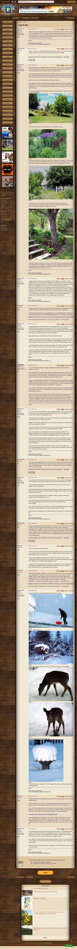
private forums (7, 118)
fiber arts (7, 68)
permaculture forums (8, 22)
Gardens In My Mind (39, 898)
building (7, 33)
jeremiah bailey (21, 48)
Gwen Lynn (19, 545)
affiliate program (26, 944)
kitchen (7, 49)
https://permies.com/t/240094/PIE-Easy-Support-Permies (43, 863)
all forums (7, 122)
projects (7, 103)
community (7, 60)
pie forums (7, 114)
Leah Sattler (20, 305)
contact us (15, 944)
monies (7, 45)
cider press (7, 99)
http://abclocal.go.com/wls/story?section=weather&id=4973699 (43, 814)
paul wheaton (56, 944)
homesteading (7, 37)
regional (8, 80)
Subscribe (7, 1)
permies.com (8, 111)
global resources (7, 95)
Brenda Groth (20, 28)
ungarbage (7, 57)
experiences (7, 91)
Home (3, 1)
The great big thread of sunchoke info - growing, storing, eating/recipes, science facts (48, 913)
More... (45, 937)
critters (7, 29)
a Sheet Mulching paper (40, 888)
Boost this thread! (45, 881)
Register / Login (71, 1)
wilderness (7, 64)
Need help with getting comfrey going (45, 891)
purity (7, 53)
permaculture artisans (7, 76)
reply (45, 873)
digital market (7, 107)
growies (7, 26)
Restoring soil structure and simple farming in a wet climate (49, 929)
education (7, 84)
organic (24, 22)
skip (7, 87)
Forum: (20, 22)
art (7, 72)
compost (57, 346)
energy (7, 41)
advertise (20, 944)
